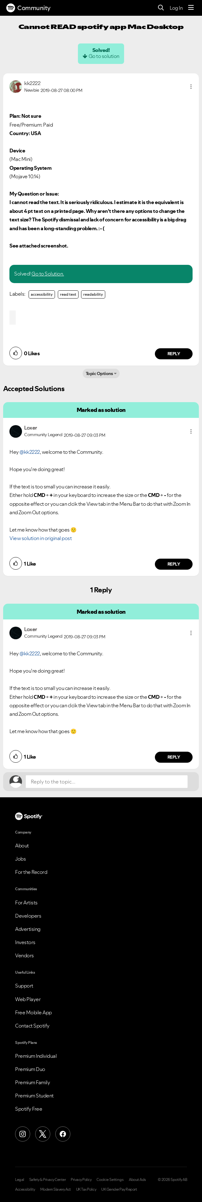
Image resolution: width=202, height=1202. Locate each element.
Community (28, 7)
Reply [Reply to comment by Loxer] (173, 564)
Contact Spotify (32, 1025)
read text (68, 294)
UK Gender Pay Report (119, 1189)
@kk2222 (29, 451)
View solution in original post (40, 538)
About (22, 845)
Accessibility (25, 1189)
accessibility (42, 294)
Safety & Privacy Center (47, 1179)
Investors (25, 942)
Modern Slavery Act (55, 1189)
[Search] (161, 8)
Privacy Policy (81, 1179)
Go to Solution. (47, 273)
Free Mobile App (33, 1012)
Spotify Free (28, 1108)
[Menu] (191, 8)
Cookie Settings (110, 1179)
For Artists (26, 902)
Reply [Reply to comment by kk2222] (173, 353)
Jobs (20, 858)
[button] (191, 86)
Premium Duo (30, 1069)
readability (93, 294)
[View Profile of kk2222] (32, 83)
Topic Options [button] (99, 373)
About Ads (137, 1179)
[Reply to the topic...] (107, 781)
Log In (176, 7)
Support (24, 985)
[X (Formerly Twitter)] (42, 1134)
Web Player (28, 999)
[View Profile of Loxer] (30, 427)
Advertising (28, 929)
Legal (19, 1179)
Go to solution (104, 56)
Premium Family (32, 1082)
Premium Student (34, 1095)
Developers (28, 915)
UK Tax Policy (86, 1189)
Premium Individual (36, 1055)
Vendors (24, 955)
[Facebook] (62, 1134)
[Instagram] (22, 1134)
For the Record (31, 872)
